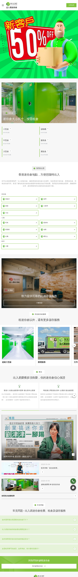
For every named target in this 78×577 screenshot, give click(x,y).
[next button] (74, 395)
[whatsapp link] (73, 487)
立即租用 (71, 5)
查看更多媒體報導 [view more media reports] (8, 496)
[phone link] (73, 481)
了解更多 (39, 303)
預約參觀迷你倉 (39, 566)
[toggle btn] (74, 520)
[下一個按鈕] (74, 345)
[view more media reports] (75, 496)
